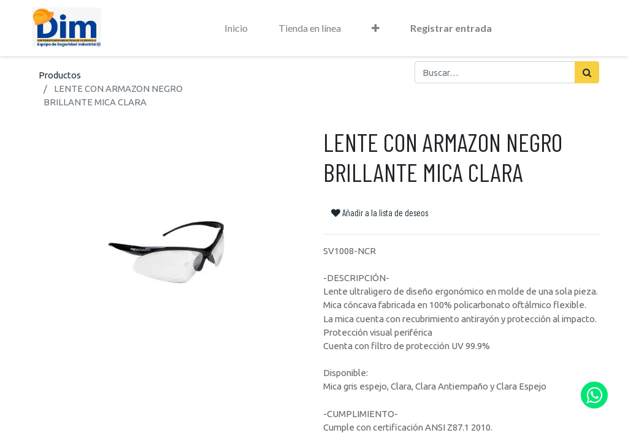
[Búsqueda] (587, 72)
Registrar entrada (451, 28)
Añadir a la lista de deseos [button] (379, 212)
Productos (60, 75)
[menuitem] (236, 28)
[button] (375, 28)
